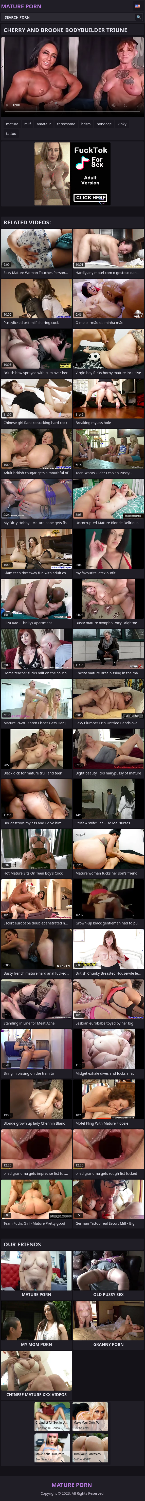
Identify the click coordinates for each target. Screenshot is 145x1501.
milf (27, 124)
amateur (44, 124)
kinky (122, 124)
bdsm (86, 124)
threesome (66, 124)
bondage (104, 124)
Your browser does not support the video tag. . (72, 77)
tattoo (11, 133)
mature (12, 124)
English (138, 6)
